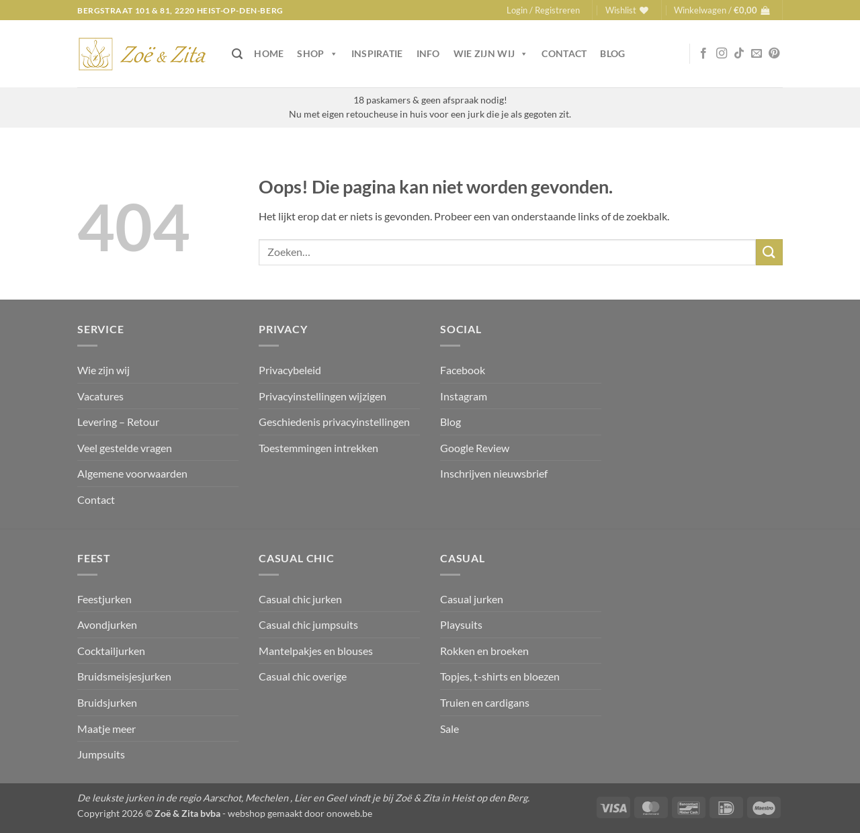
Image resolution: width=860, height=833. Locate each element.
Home (269, 53)
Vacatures (100, 396)
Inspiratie (377, 53)
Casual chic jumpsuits (308, 624)
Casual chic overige (303, 676)
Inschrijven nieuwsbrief (494, 473)
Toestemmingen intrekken (318, 447)
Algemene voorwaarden (132, 473)
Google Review (474, 447)
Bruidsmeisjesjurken (124, 676)
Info (428, 53)
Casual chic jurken (300, 599)
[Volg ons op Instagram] (721, 54)
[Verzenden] (769, 252)
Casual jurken (471, 599)
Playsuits (461, 624)
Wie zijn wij (491, 53)
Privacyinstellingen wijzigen (322, 396)
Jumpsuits (101, 754)
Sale (449, 728)
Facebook (462, 369)
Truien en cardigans (484, 702)
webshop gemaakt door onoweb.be (300, 813)
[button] (543, 10)
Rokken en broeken (484, 650)
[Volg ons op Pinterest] (774, 54)
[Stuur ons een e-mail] (756, 54)
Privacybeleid (290, 369)
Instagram (463, 396)
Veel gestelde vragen (124, 447)
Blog (612, 53)
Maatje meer (106, 728)
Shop (317, 53)
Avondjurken (107, 624)
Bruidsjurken (107, 702)
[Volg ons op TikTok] (739, 54)
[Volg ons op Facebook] (703, 54)
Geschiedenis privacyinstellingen (334, 421)
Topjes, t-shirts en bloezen (500, 676)
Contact (564, 53)
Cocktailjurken (111, 650)
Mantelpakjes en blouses (316, 650)
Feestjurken (104, 599)
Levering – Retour (118, 421)
